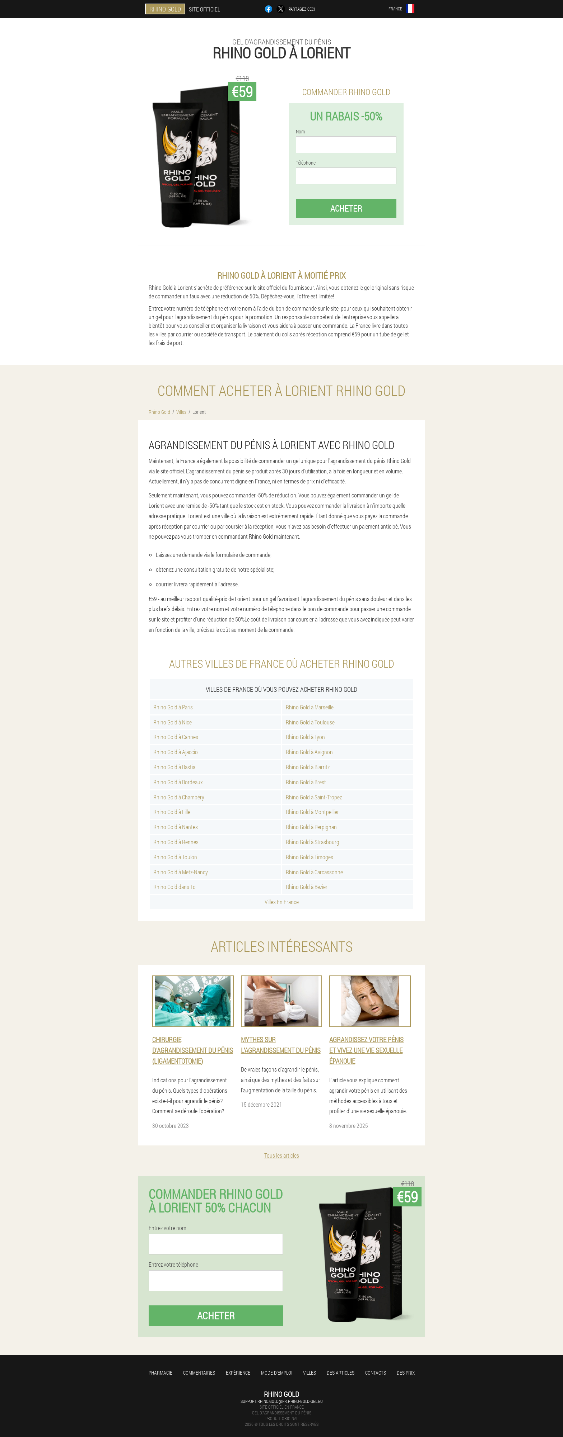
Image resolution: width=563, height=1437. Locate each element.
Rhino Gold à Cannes (175, 737)
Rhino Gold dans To (174, 886)
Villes (309, 1372)
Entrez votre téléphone (173, 1264)
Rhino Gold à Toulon (175, 857)
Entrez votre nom (167, 1228)
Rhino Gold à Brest (306, 782)
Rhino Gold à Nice (172, 722)
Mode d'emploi (276, 1372)
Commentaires (199, 1372)
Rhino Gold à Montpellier (312, 812)
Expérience (238, 1372)
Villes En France (282, 902)
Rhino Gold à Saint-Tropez (314, 797)
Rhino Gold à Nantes (175, 827)
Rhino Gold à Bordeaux (178, 782)
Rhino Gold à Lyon (305, 737)
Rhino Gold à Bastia (174, 767)
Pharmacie (160, 1372)
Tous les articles (281, 1155)
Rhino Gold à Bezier (306, 886)
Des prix (406, 1372)
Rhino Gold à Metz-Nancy (180, 872)
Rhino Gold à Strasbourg (312, 842)
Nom (300, 131)
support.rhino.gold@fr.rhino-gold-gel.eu (282, 1401)
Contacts (375, 1372)
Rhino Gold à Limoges (309, 857)
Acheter (346, 208)
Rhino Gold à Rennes (176, 842)
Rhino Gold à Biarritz (308, 767)
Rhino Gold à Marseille (310, 707)
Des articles (340, 1372)
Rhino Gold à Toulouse (310, 722)
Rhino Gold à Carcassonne (314, 872)
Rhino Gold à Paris (173, 707)
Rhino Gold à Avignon (309, 752)
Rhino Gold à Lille (171, 812)
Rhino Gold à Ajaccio (175, 752)
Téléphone (306, 162)
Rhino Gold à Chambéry (178, 797)
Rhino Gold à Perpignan (311, 827)
